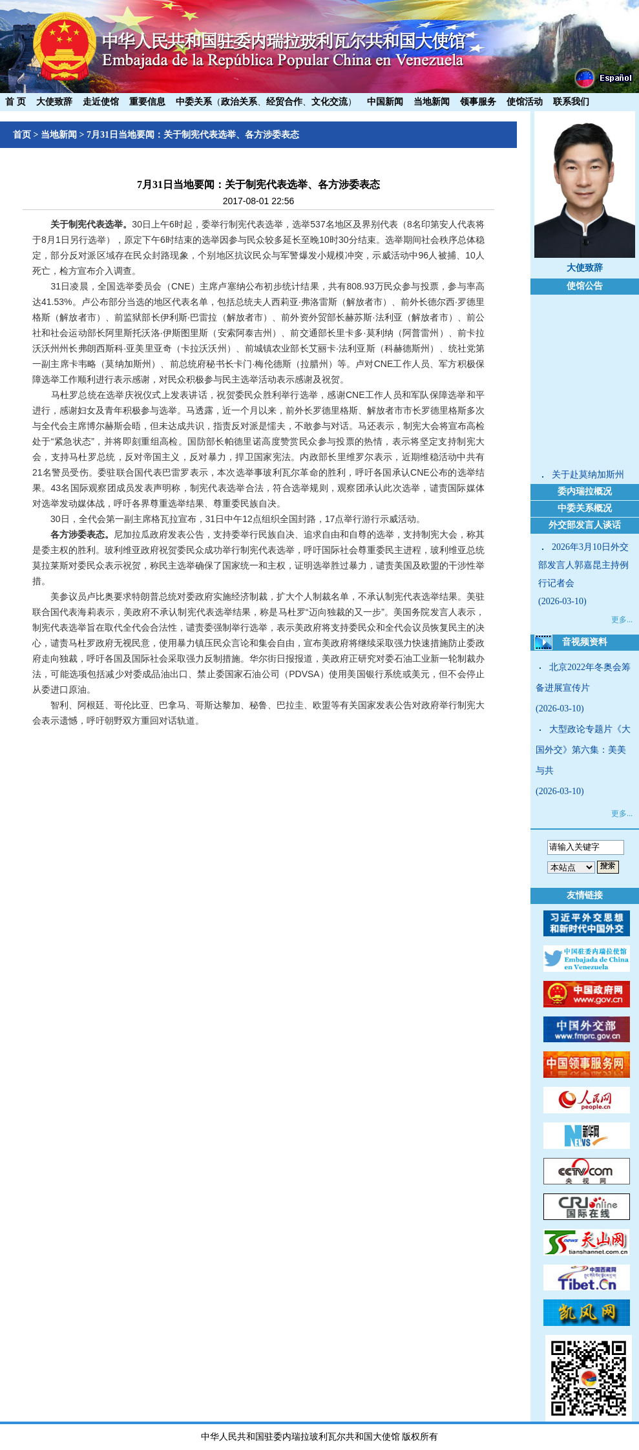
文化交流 (329, 102)
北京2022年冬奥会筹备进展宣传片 (583, 677)
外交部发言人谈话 (585, 525)
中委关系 (194, 102)
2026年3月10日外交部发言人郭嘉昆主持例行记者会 (583, 565)
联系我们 (571, 102)
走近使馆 (101, 102)
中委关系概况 (585, 508)
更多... (622, 619)
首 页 (15, 102)
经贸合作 (284, 102)
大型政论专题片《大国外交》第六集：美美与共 (583, 749)
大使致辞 (54, 102)
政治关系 (239, 102)
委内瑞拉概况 (585, 491)
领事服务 (478, 102)
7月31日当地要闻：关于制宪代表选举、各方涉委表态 (193, 135)
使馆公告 (585, 286)
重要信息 (147, 102)
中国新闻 (385, 102)
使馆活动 (525, 102)
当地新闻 (432, 102)
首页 (22, 135)
